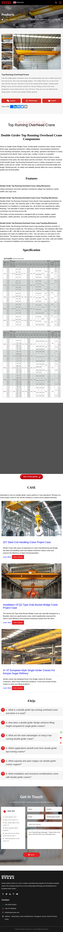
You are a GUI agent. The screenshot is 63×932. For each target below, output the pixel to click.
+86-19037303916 (10, 904)
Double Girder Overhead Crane (41, 19)
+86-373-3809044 (10, 908)
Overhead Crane (23, 19)
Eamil (52, 101)
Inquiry (11, 101)
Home (6, 19)
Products (12, 19)
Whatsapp (31, 101)
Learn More (7, 557)
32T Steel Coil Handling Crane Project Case (27, 542)
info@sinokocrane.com (12, 912)
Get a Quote (18, 557)
